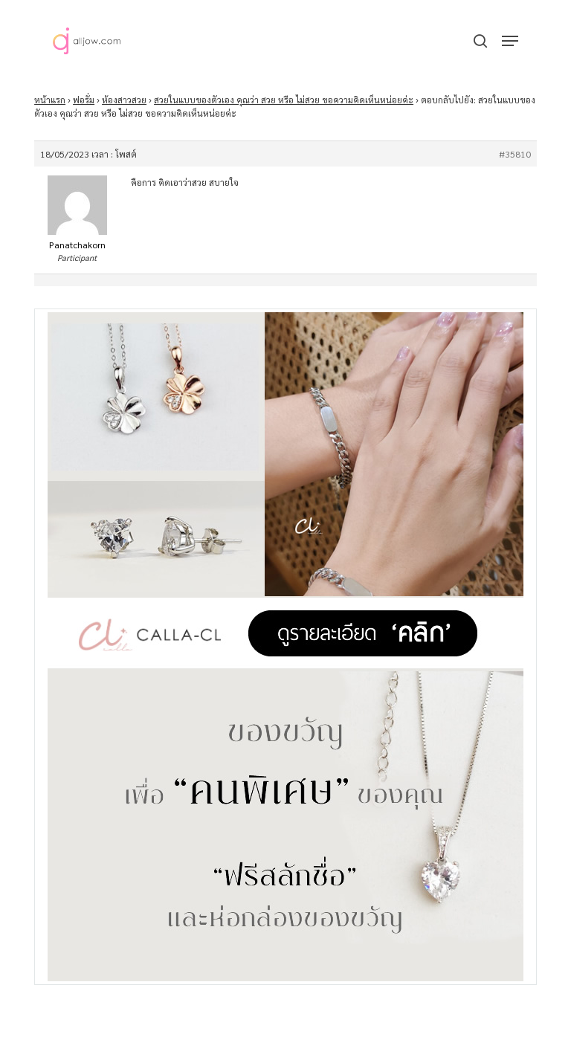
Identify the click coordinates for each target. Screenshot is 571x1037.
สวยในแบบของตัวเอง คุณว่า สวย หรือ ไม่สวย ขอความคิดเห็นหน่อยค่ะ (283, 100)
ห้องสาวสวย (124, 100)
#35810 (515, 154)
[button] (510, 40)
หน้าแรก (49, 100)
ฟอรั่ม (83, 100)
